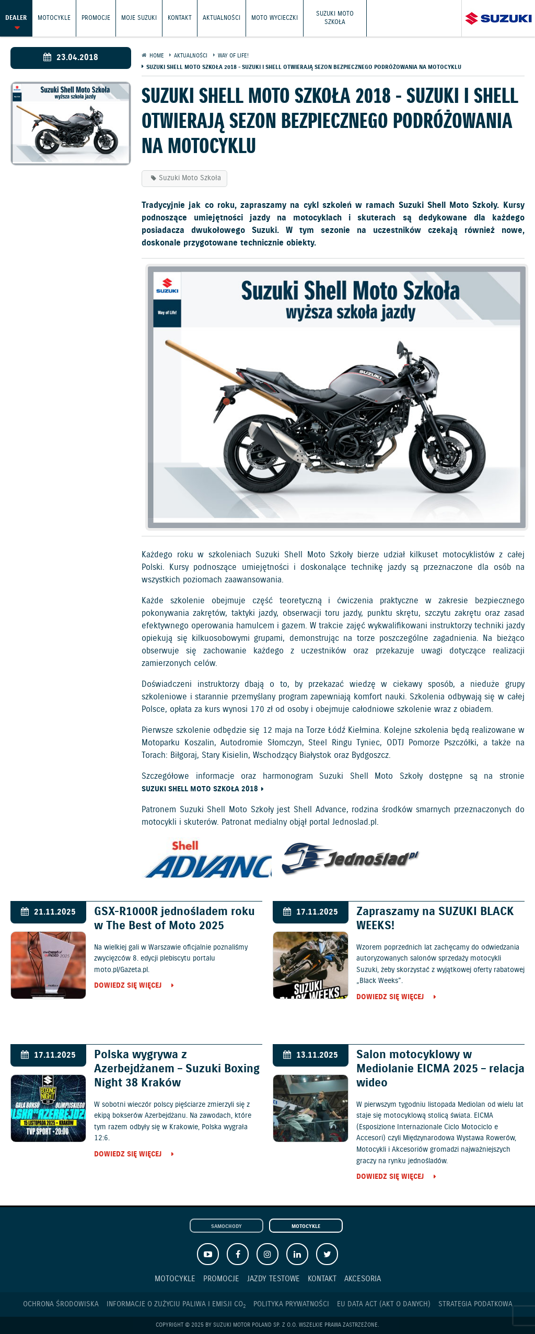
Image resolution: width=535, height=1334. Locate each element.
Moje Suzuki (139, 18)
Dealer (16, 18)
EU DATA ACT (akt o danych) (384, 1304)
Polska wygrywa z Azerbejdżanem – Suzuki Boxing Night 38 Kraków (177, 1069)
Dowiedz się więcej (127, 986)
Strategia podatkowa (475, 1304)
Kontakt (180, 18)
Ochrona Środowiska (61, 1304)
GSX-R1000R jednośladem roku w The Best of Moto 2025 (174, 919)
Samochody (226, 1226)
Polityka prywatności (291, 1304)
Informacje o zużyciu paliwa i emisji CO (176, 1304)
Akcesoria (362, 1278)
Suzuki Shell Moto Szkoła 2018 (200, 789)
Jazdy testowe (273, 1278)
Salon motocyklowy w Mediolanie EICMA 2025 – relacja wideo (440, 1069)
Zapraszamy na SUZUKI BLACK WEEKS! (435, 919)
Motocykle (54, 18)
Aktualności (221, 18)
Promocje (96, 18)
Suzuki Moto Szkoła (335, 18)
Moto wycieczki (274, 18)
